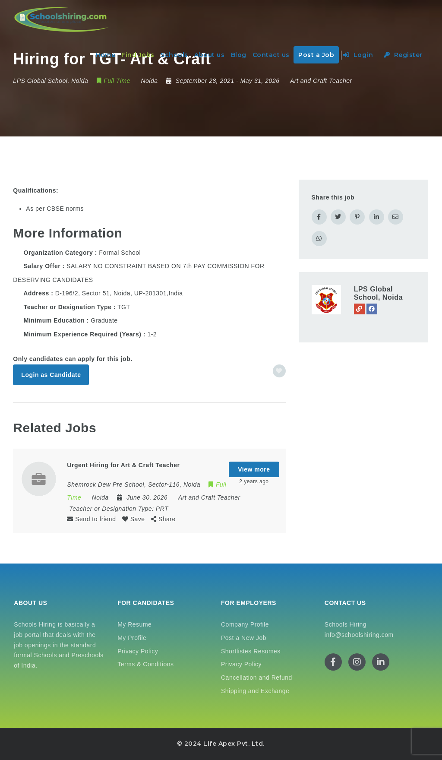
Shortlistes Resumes (251, 651)
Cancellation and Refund (256, 677)
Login (358, 55)
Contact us (271, 55)
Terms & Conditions (145, 664)
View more (254, 469)
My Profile (131, 637)
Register (403, 55)
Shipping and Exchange (255, 690)
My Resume (134, 624)
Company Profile (245, 624)
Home (105, 55)
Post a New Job (243, 637)
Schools (174, 55)
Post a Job (316, 55)
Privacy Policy (137, 651)
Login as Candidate (51, 374)
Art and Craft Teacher (321, 80)
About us (209, 55)
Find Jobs (138, 55)
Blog (238, 55)
